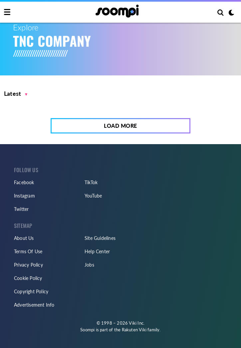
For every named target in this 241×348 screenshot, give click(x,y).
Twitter (21, 209)
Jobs (89, 265)
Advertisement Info (34, 305)
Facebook (24, 182)
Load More (120, 125)
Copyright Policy (31, 291)
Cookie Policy (28, 278)
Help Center (97, 251)
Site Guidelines (100, 238)
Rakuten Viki (134, 329)
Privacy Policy (28, 265)
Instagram (24, 196)
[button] (16, 93)
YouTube (93, 196)
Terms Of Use (28, 251)
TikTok (91, 182)
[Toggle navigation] (7, 12)
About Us (24, 238)
